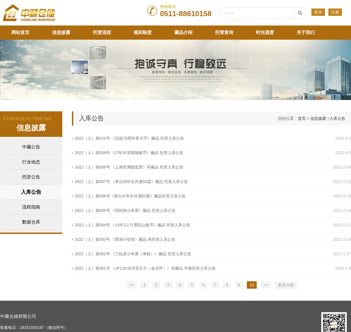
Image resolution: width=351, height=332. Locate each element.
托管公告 (31, 176)
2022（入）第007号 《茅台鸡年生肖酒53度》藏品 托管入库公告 (131, 181)
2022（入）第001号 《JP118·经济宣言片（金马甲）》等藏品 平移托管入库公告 (145, 268)
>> (266, 285)
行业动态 (31, 161)
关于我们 (306, 32)
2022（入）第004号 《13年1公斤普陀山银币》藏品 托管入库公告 (132, 225)
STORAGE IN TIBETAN (27, 118)
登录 (318, 12)
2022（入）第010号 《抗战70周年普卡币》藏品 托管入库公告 (129, 138)
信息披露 (61, 32)
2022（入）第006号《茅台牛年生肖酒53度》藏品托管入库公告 (130, 196)
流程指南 (31, 207)
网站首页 (20, 32)
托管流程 (102, 32)
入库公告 (31, 192)
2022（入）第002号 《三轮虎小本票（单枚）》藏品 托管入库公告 (133, 254)
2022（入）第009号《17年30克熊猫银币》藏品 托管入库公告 (129, 152)
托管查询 (224, 32)
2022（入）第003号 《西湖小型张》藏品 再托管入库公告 (125, 239)
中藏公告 (31, 146)
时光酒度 (265, 32)
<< (131, 285)
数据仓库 (31, 222)
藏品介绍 (183, 32)
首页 (302, 118)
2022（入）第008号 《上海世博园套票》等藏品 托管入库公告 (129, 167)
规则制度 (143, 32)
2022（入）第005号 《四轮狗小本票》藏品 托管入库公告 (125, 210)
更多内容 (286, 285)
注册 (335, 12)
